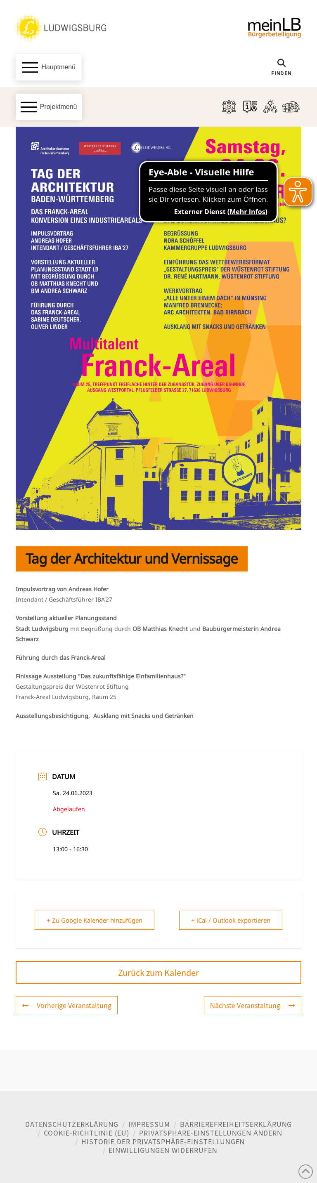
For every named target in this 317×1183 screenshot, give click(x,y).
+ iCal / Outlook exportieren (230, 920)
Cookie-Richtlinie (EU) (86, 1133)
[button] (49, 67)
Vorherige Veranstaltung (66, 1005)
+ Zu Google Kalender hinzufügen (94, 920)
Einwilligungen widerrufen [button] (163, 1150)
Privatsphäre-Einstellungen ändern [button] (210, 1133)
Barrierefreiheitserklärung (236, 1124)
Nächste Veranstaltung (252, 1005)
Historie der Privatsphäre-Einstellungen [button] (163, 1141)
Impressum (149, 1124)
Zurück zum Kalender (158, 972)
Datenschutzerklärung (72, 1124)
